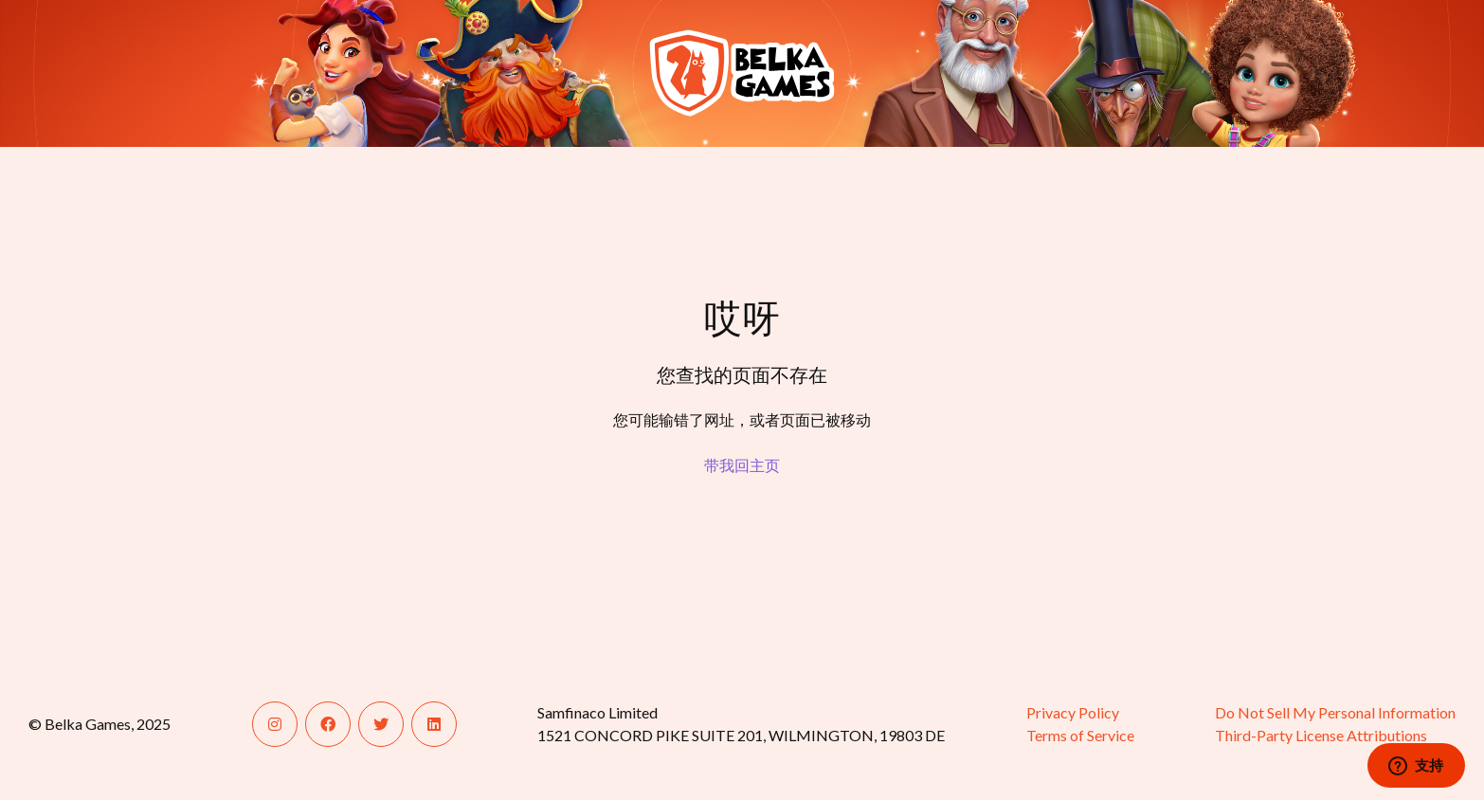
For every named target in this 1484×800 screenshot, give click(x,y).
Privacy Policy (1072, 712)
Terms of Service (1080, 735)
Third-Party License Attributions (1321, 735)
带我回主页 (742, 465)
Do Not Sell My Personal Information (1335, 712)
